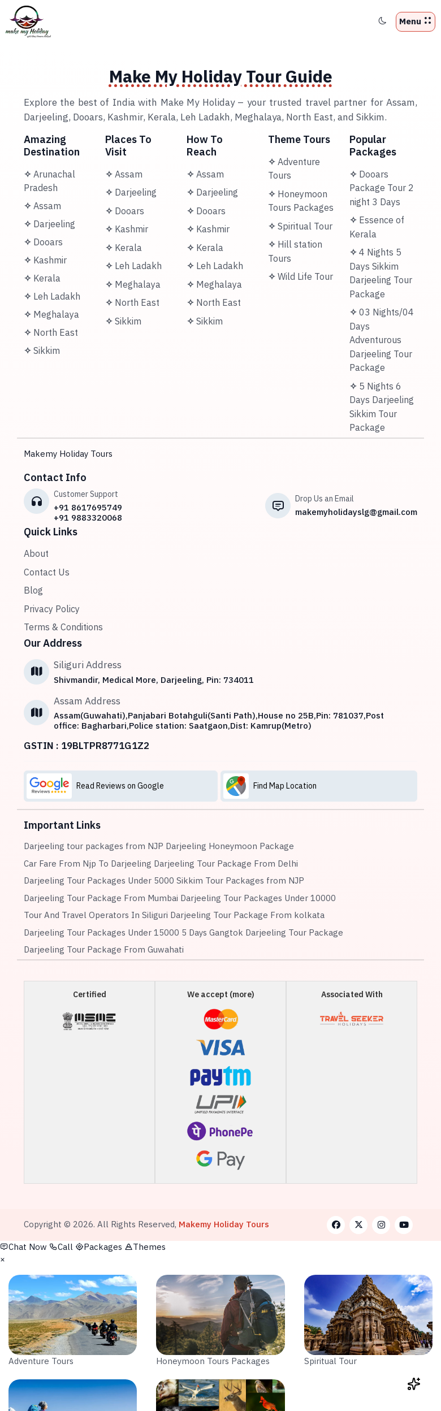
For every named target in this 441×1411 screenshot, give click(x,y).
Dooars (43, 242)
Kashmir (45, 260)
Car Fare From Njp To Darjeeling (88, 863)
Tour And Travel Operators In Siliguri (96, 915)
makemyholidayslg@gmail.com (356, 512)
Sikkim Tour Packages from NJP (240, 880)
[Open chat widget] (414, 1384)
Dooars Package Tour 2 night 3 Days (381, 187)
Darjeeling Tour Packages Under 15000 (101, 932)
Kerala (42, 278)
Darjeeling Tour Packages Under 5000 (99, 880)
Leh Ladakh (52, 296)
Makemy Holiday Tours (68, 453)
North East (51, 332)
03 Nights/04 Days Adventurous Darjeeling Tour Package (381, 339)
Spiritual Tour (300, 226)
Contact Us (47, 572)
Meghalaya (51, 314)
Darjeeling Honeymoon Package (230, 846)
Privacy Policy (52, 608)
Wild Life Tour (300, 276)
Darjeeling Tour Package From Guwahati (104, 949)
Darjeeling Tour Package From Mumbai (101, 898)
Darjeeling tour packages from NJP (93, 846)
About (36, 553)
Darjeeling (49, 224)
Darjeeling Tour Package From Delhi (226, 863)
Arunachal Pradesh (49, 180)
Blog (33, 590)
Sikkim (42, 350)
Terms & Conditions (63, 627)
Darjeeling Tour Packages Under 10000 (258, 898)
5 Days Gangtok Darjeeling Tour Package (262, 932)
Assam (42, 205)
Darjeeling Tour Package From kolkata (247, 915)
